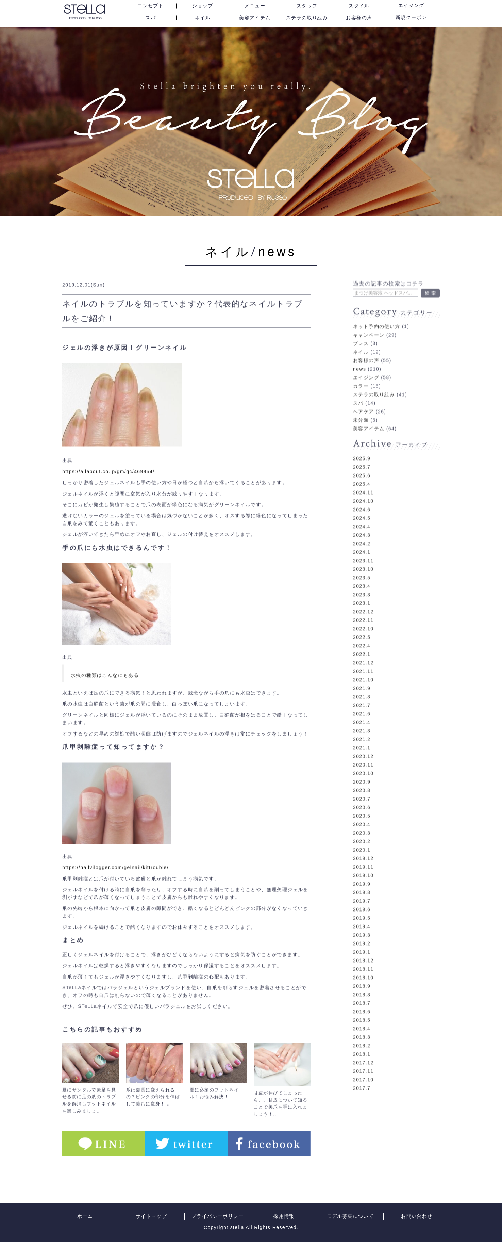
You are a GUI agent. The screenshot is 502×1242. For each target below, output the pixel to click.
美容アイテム (254, 17)
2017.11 (363, 1065)
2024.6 (361, 504)
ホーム (85, 1216)
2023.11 (363, 555)
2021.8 (361, 691)
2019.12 (363, 853)
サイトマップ (151, 1216)
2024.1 (361, 546)
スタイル (359, 6)
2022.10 (363, 623)
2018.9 (361, 980)
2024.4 (361, 521)
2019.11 (363, 861)
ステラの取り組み (307, 17)
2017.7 (361, 1082)
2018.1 (361, 1048)
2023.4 (361, 580)
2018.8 (361, 989)
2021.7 (361, 700)
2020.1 (361, 844)
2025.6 (361, 470)
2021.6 (361, 708)
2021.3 (361, 725)
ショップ (202, 6)
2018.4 (361, 1023)
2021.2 (361, 734)
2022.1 (361, 648)
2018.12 (363, 955)
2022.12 (363, 606)
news (277, 252)
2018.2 (361, 1040)
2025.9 (361, 453)
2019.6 (361, 904)
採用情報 (284, 1216)
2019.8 (361, 887)
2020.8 (361, 785)
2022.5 (361, 631)
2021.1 (361, 742)
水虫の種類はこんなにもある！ (107, 672)
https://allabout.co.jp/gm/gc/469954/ (108, 468)
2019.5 (361, 912)
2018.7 (361, 997)
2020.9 (361, 776)
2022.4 (361, 640)
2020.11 (363, 759)
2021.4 (361, 717)
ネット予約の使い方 (376, 321)
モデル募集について (350, 1216)
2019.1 (361, 946)
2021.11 (363, 665)
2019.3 (361, 929)
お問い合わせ (416, 1216)
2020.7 (361, 793)
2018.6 (361, 1006)
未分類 (361, 414)
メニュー (255, 6)
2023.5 (361, 572)
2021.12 (363, 657)
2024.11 (363, 487)
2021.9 (361, 682)
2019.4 (361, 921)
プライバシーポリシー (217, 1216)
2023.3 (361, 589)
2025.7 (361, 461)
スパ (150, 17)
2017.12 (363, 1057)
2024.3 (361, 529)
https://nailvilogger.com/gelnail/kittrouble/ (115, 865)
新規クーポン (411, 17)
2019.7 (361, 895)
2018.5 (361, 1014)
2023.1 (361, 597)
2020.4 (361, 819)
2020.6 (361, 802)
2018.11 (363, 963)
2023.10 (363, 563)
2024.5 (361, 512)
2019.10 (363, 870)
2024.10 (363, 495)
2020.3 (361, 827)
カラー (361, 380)
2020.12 (363, 751)
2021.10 (363, 674)
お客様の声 (359, 17)
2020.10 (363, 768)
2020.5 (361, 810)
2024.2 (361, 538)
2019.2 (361, 938)
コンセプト (150, 6)
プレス (361, 338)
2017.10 (363, 1074)
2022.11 (363, 614)
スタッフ (307, 6)
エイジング (411, 5)
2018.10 (363, 972)
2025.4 (361, 478)
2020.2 (361, 836)
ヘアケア (363, 406)
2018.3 (361, 1031)
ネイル (203, 17)
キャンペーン (368, 329)
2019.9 (361, 878)
